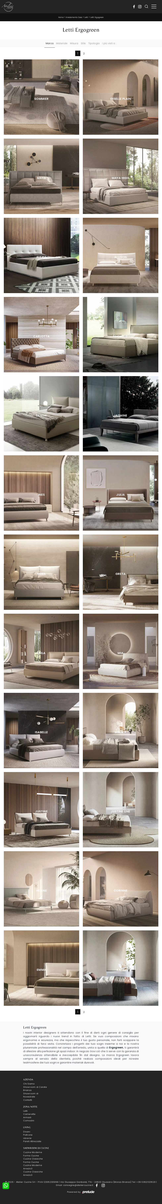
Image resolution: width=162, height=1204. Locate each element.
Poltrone (27, 1134)
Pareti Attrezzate (32, 1141)
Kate (120, 970)
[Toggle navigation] (153, 7)
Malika (120, 732)
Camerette (29, 1114)
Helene (41, 890)
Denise (41, 415)
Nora (41, 574)
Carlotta (41, 336)
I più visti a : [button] (109, 43)
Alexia (41, 257)
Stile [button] (83, 43)
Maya (41, 178)
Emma (41, 970)
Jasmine (120, 415)
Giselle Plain (120, 99)
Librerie (27, 1138)
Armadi (27, 1117)
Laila (41, 653)
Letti (86, 17)
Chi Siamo (29, 1083)
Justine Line (120, 811)
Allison (120, 257)
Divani (26, 1131)
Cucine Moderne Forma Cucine (32, 1154)
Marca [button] (50, 43)
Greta (120, 574)
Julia (120, 495)
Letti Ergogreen (97, 17)
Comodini (28, 1120)
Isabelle (41, 732)
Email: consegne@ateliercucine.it (74, 1185)
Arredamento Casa (74, 17)
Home (60, 17)
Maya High (120, 178)
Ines (41, 495)
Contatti (27, 1100)
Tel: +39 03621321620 (144, 1182)
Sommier (41, 99)
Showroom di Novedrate (30, 1095)
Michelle (120, 336)
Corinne (121, 890)
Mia (120, 653)
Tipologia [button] (94, 43)
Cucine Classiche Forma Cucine (33, 1160)
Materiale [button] (61, 43)
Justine (41, 811)
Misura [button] (74, 43)
